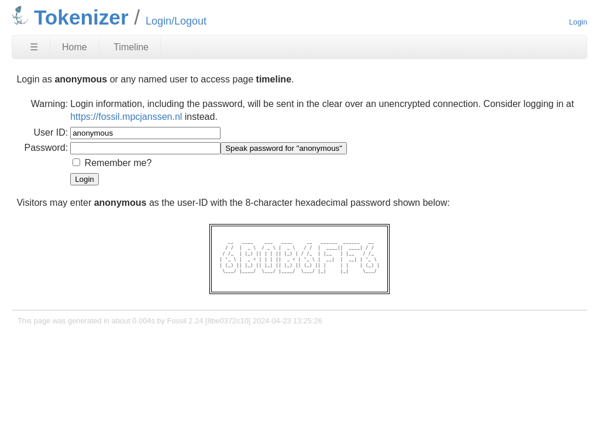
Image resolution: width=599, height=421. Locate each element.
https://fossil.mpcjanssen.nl (126, 117)
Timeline (131, 47)
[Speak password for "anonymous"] (284, 148)
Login (578, 22)
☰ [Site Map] (34, 47)
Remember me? (118, 163)
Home (74, 47)
